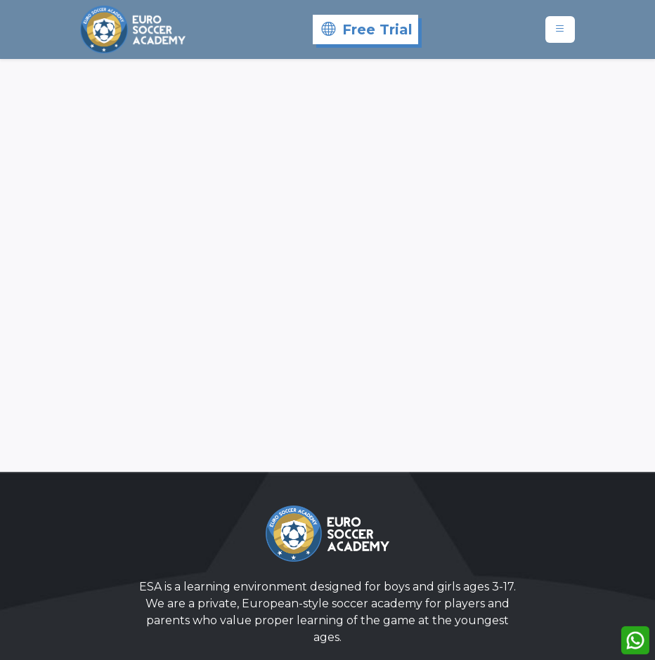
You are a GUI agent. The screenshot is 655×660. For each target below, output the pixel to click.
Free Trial (367, 29)
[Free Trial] (365, 29)
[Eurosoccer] (133, 29)
